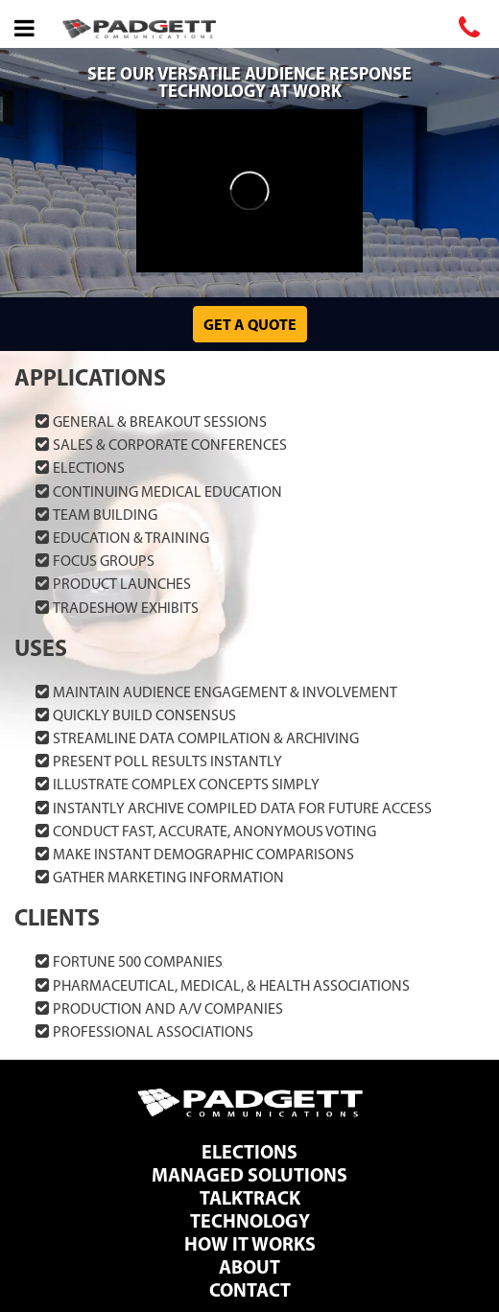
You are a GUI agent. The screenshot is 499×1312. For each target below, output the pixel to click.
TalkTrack (250, 1197)
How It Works (250, 1243)
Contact (250, 1289)
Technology (250, 1220)
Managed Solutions (249, 1174)
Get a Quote (250, 324)
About (249, 1266)
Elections (249, 1151)
